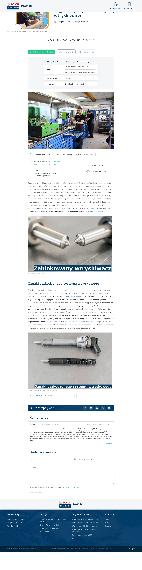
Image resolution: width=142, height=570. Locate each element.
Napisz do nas (86, 70)
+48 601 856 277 (129, 5)
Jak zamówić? (66, 70)
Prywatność (68, 505)
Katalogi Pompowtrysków (49, 546)
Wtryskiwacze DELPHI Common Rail (85, 541)
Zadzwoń (41, 70)
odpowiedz (108, 461)
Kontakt (95, 15)
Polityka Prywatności (14, 541)
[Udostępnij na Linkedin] (97, 426)
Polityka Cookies (13, 544)
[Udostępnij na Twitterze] (91, 426)
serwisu (88, 336)
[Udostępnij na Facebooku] (85, 426)
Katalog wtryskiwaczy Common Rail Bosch (53, 538)
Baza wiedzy (44, 550)
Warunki (76, 505)
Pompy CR (76, 556)
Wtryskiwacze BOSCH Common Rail (85, 537)
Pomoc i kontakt (115, 5)
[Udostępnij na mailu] (109, 426)
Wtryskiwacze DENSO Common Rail (85, 544)
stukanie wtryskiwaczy (95, 229)
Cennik (84, 15)
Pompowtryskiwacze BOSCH (82, 553)
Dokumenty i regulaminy (16, 537)
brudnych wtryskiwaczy (74, 314)
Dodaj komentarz (35, 511)
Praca (73, 15)
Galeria (63, 15)
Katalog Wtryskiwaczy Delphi (50, 543)
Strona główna (49, 15)
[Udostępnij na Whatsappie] (103, 426)
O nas (107, 537)
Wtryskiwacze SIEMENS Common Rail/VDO (84, 548)
